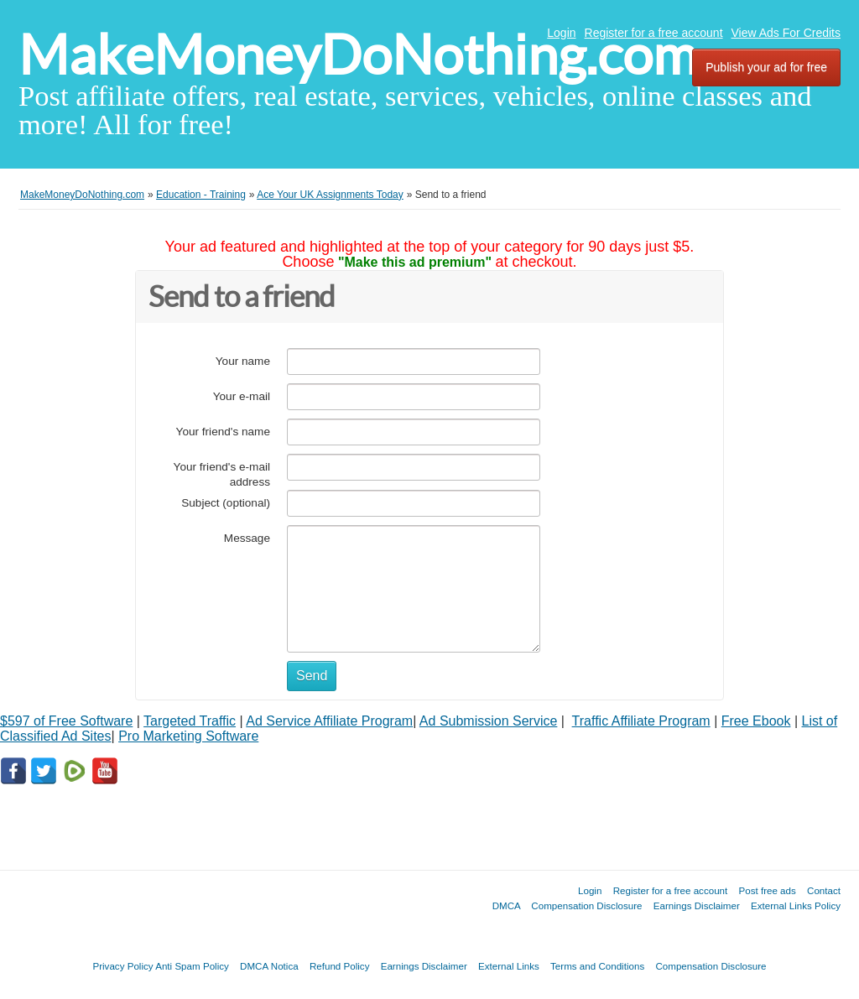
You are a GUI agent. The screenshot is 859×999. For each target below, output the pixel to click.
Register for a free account (654, 32)
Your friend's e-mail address (222, 474)
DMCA (506, 905)
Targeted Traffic (189, 721)
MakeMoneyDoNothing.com (357, 55)
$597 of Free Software (66, 721)
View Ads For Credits (786, 32)
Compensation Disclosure (586, 905)
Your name (243, 361)
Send (311, 676)
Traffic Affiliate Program (641, 721)
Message (247, 538)
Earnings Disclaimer (696, 905)
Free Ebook (756, 721)
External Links (508, 965)
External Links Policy (796, 905)
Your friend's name (223, 431)
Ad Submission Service (488, 721)
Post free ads (766, 890)
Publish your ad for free (766, 67)
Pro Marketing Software (188, 736)
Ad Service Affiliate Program (329, 721)
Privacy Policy (122, 965)
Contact (824, 890)
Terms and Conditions (597, 965)
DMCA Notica (269, 965)
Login (561, 32)
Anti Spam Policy (192, 965)
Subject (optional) (225, 503)
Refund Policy (340, 965)
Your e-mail (241, 396)
